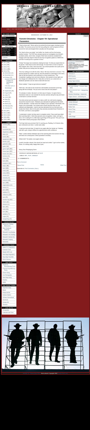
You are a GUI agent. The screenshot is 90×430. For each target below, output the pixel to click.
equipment (6, 139)
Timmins (5, 304)
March (7, 103)
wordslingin (71, 63)
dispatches (6, 132)
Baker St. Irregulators (9, 247)
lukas (4, 165)
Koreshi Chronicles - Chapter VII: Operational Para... (10, 81)
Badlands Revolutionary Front (9, 265)
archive (5, 124)
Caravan (5, 57)
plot (4, 190)
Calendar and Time (8, 312)
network (5, 180)
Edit (46, 29)
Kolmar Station (7, 295)
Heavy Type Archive (74, 81)
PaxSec (5, 280)
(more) (76, 68)
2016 (5, 64)
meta (4, 173)
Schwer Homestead (8, 297)
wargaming (6, 219)
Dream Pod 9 (72, 78)
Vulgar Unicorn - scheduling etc (77, 96)
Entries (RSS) (39, 29)
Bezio (4, 290)
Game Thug (71, 109)
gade (4, 146)
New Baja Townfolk (8, 257)
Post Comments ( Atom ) (32, 168)
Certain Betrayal (73, 102)
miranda (5, 177)
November (8, 75)
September (8, 90)
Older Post (63, 165)
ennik (4, 136)
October (7, 77)
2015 (5, 67)
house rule (6, 153)
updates (5, 214)
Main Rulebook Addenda (7, 229)
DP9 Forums (72, 76)
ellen (4, 134)
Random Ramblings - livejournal (77, 94)
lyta (4, 168)
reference (5, 194)
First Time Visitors (17, 29)
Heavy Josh (71, 111)
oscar (4, 187)
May (6, 99)
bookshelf (5, 129)
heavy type (6, 151)
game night (6, 149)
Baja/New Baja (7, 287)
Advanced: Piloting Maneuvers (8, 225)
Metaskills (5, 241)
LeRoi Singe (71, 116)
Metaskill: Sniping (8, 239)
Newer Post (20, 165)
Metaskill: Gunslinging (9, 232)
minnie (5, 175)
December (8, 73)
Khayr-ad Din (6, 292)
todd (4, 209)
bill (4, 127)
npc (4, 182)
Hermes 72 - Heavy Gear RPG (40, 6)
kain (4, 161)
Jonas (4, 158)
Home (8, 29)
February (7, 106)
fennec (5, 141)
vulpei (4, 216)
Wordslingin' (8, 88)
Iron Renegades (7, 275)
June (6, 97)
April (6, 101)
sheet (4, 202)
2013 (5, 71)
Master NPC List (7, 252)
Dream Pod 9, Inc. (63, 373)
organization (6, 185)
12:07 (41, 153)
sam (4, 197)
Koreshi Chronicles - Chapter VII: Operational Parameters (38, 40)
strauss (5, 204)
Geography (6, 310)
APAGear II (71, 73)
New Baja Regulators (9, 254)
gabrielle (5, 144)
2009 (5, 117)
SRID (4, 282)
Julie (69, 114)
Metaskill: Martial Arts (9, 237)
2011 (5, 113)
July (6, 95)
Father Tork (71, 107)
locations (5, 163)
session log (6, 199)
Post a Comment (21, 162)
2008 (5, 119)
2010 (5, 115)
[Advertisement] (78, 47)
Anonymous (71, 61)
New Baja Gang (7, 277)
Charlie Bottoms (72, 104)
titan (4, 206)
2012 (5, 110)
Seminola (5, 300)
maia (4, 170)
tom (4, 211)
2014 (5, 69)
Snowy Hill (6, 302)
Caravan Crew (7, 249)
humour (5, 156)
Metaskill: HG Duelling (9, 234)
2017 (5, 62)
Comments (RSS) (28, 29)
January (7, 108)
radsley (5, 192)
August (7, 93)
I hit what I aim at (9, 86)
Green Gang (6, 272)
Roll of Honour (7, 259)
